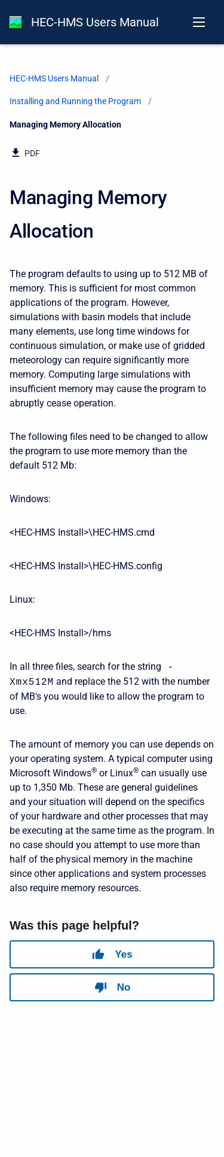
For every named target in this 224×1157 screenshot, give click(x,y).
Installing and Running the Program (75, 101)
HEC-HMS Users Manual (95, 22)
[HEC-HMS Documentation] (16, 22)
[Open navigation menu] (199, 22)
